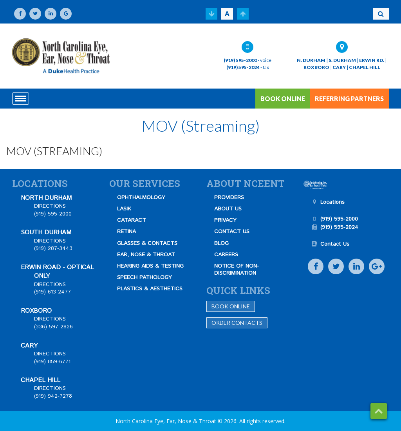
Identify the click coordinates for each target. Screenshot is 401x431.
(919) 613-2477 (52, 292)
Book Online (230, 306)
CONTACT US (231, 231)
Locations (332, 202)
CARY (339, 67)
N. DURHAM (311, 60)
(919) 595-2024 (243, 67)
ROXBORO (316, 67)
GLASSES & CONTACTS (147, 243)
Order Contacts (236, 322)
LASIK (124, 209)
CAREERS (226, 255)
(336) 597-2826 (53, 327)
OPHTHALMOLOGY (141, 197)
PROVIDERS (229, 197)
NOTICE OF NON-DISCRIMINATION (236, 269)
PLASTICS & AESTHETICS (149, 289)
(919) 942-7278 (53, 396)
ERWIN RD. (371, 60)
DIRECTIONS (50, 206)
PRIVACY (225, 220)
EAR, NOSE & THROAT (146, 255)
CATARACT (131, 220)
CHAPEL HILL (364, 67)
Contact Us (334, 244)
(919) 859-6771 (52, 362)
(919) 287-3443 (53, 248)
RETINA (126, 231)
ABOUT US (228, 209)
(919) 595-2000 (240, 60)
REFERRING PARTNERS (349, 98)
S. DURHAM (342, 60)
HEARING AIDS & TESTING (150, 266)
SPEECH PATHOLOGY (144, 277)
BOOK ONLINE (282, 98)
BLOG (221, 243)
